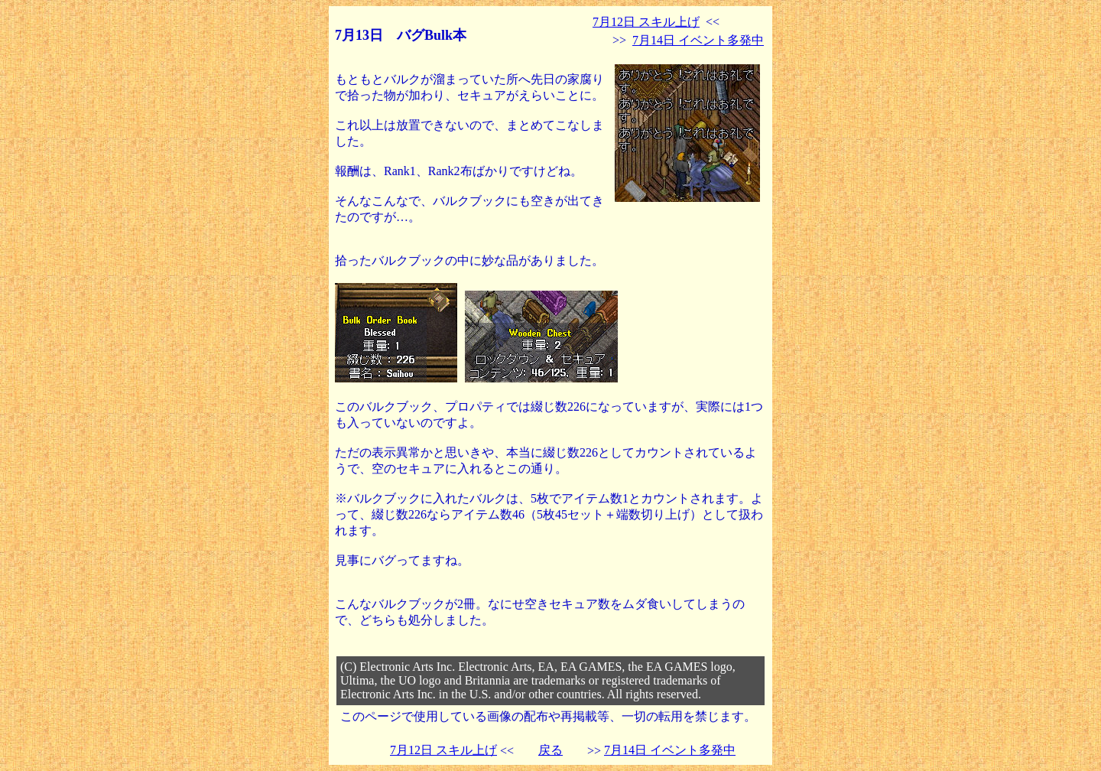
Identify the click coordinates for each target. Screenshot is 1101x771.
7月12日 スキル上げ (646, 21)
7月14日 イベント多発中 (698, 40)
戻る (550, 749)
